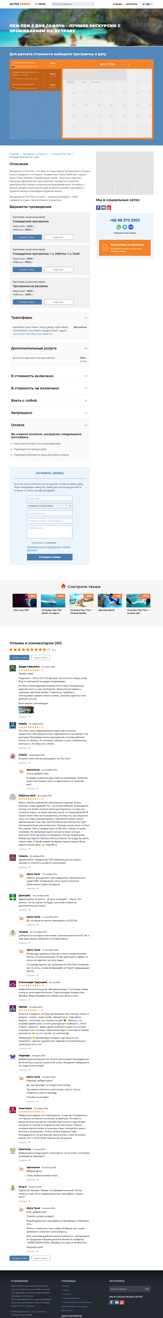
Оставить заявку (26, 237)
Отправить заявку (50, 557)
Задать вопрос (41, 657)
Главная (65, 1286)
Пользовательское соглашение (76, 1302)
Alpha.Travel (20, 4)
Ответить (23, 716)
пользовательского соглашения (43, 546)
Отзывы (117, 4)
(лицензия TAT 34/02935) (22, 1306)
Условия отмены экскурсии (74, 1306)
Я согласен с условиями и (49, 546)
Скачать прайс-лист (71, 1298)
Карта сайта (67, 1310)
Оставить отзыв (19, 657)
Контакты (132, 4)
